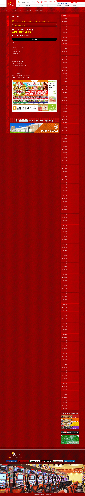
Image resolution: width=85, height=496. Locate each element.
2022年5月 (65, 146)
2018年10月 (65, 261)
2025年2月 (65, 59)
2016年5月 (65, 340)
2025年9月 (65, 40)
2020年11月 (65, 195)
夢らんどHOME (8, 10)
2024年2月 (65, 92)
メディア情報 (14, 10)
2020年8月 (65, 203)
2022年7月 (65, 141)
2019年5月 (65, 242)
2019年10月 (65, 228)
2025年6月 (65, 48)
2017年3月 (65, 312)
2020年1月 (65, 220)
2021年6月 (65, 176)
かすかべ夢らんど (20, 10)
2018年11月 (65, 258)
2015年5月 (65, 372)
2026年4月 (65, 21)
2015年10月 (65, 359)
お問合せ (70, 0)
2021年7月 (65, 174)
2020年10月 (65, 198)
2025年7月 (65, 45)
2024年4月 (65, 86)
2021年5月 (65, 179)
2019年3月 (65, 247)
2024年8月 (65, 75)
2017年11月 (65, 291)
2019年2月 (65, 250)
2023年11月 (65, 97)
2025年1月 (65, 62)
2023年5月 (65, 114)
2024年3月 (65, 89)
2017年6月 (65, 304)
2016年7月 (65, 334)
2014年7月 (65, 400)
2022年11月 (65, 130)
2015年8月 (65, 364)
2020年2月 (65, 217)
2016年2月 (65, 348)
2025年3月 (65, 56)
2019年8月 (65, 233)
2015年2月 (65, 381)
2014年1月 (65, 405)
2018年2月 (65, 282)
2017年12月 (65, 288)
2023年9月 (65, 103)
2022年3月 (65, 152)
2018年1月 (65, 285)
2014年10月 (65, 391)
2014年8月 (65, 397)
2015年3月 (65, 378)
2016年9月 (65, 329)
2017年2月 (65, 315)
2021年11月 (65, 163)
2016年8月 (65, 332)
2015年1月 (65, 383)
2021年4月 (65, 182)
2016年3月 (65, 345)
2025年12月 (65, 32)
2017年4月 (65, 310)
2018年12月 (65, 255)
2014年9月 (65, 394)
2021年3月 (65, 184)
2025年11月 (65, 35)
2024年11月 (65, 67)
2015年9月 (65, 361)
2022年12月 (65, 127)
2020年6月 (65, 209)
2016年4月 (65, 342)
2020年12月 (65, 193)
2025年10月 (65, 37)
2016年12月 (65, 321)
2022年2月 (65, 154)
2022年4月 (65, 149)
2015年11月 (65, 356)
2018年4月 (65, 277)
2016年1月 (65, 351)
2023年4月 (65, 116)
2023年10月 (65, 100)
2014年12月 (65, 386)
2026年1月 (65, 29)
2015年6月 (65, 370)
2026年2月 (65, 26)
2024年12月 (65, 65)
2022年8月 (65, 138)
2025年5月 (65, 51)
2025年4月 (65, 54)
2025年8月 (65, 43)
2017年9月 (65, 296)
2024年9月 (65, 73)
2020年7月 (65, 206)
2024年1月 (65, 95)
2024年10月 (65, 70)
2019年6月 (65, 239)
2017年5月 (65, 307)
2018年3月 (65, 280)
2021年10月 (65, 165)
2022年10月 (65, 133)
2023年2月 (65, 122)
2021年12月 (65, 160)
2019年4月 (65, 244)
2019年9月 (65, 231)
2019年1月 (65, 253)
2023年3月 (65, 119)
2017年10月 (65, 293)
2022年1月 (65, 157)
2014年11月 (65, 389)
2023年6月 (65, 111)
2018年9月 (65, 263)
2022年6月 (65, 144)
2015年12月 (65, 353)
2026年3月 (65, 24)
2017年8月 (65, 299)
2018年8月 (65, 266)
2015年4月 (65, 375)
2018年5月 (65, 274)
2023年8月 (65, 105)
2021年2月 (65, 187)
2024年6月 (65, 81)
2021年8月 (65, 171)
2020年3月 (65, 214)
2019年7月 (65, 236)
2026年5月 (65, 18)
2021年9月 (65, 168)
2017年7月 (65, 302)
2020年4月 (65, 212)
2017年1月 (65, 318)
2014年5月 (65, 402)
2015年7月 (65, 367)
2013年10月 (65, 408)
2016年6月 (65, 337)
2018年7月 (65, 269)
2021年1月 (65, 190)
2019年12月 (65, 223)
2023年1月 (65, 124)
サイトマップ (60, 0)
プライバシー (65, 0)
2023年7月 (65, 108)
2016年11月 (65, 323)
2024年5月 (65, 84)
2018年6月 (65, 272)
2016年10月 (65, 326)
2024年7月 (65, 78)
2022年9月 (65, 135)
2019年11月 (65, 225)
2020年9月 (65, 201)
